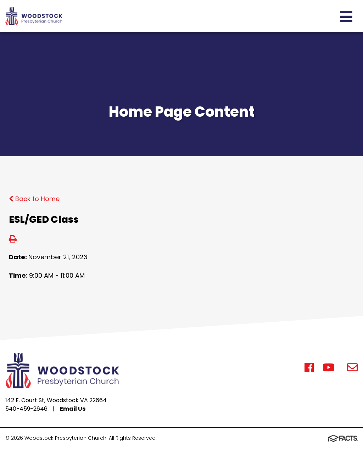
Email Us (72, 409)
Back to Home (34, 198)
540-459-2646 (26, 409)
